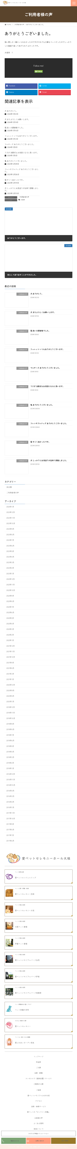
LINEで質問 (64, 1141)
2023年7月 (10, 540)
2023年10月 (10, 523)
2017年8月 (10, 829)
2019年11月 (10, 712)
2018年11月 (10, 779)
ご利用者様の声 (23, 197)
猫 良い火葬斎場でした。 (14, 127)
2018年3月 (10, 796)
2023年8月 (10, 534)
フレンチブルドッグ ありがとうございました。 (22, 170)
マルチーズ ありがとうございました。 (20, 144)
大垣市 (22, 200)
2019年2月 (10, 763)
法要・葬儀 (38, 1073)
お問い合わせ (40, 1141)
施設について (38, 1129)
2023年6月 (10, 545)
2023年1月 (10, 573)
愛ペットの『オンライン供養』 (38, 1112)
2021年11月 (10, 651)
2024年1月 (10, 506)
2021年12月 (10, 646)
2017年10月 (10, 818)
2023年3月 (10, 562)
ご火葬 (38, 1067)
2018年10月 (10, 785)
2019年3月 (10, 757)
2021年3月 (10, 673)
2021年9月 (10, 662)
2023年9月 (10, 529)
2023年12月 (10, 512)
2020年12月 (10, 685)
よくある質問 (38, 1123)
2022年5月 (10, 618)
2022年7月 (10, 607)
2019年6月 (10, 740)
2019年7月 (10, 735)
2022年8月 (10, 601)
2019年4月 (10, 751)
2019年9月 (10, 724)
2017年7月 (10, 835)
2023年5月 (10, 551)
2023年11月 (10, 518)
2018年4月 (10, 790)
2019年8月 (10, 729)
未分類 (9, 487)
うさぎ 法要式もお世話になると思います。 (22, 152)
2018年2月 (10, 802)
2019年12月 (10, 707)
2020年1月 (10, 701)
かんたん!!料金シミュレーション (39, 1133)
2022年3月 (10, 629)
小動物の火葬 (38, 1084)
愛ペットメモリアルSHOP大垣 (39, 1095)
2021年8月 (10, 668)
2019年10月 (10, 718)
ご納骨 (38, 1090)
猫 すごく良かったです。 (14, 180)
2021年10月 (10, 657)
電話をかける (15, 1141)
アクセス (38, 1101)
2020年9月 (10, 690)
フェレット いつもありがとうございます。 (22, 136)
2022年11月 (10, 584)
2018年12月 (10, 774)
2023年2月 (10, 568)
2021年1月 (10, 679)
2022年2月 (10, 634)
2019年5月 (10, 746)
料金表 (38, 1062)
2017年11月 (10, 813)
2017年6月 (10, 841)
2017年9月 (10, 824)
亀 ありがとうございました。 (16, 161)
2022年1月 (10, 640)
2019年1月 (10, 768)
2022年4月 (10, 623)
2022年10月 (10, 590)
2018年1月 (10, 807)
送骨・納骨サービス (38, 1106)
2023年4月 (10, 557)
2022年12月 (10, 579)
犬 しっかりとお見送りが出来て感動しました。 (22, 189)
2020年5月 (10, 696)
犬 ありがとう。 (11, 111)
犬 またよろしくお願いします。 (17, 119)
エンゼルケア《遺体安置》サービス (38, 1078)
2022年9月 (10, 596)
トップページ (38, 1056)
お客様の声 (38, 1118)
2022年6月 (10, 612)
